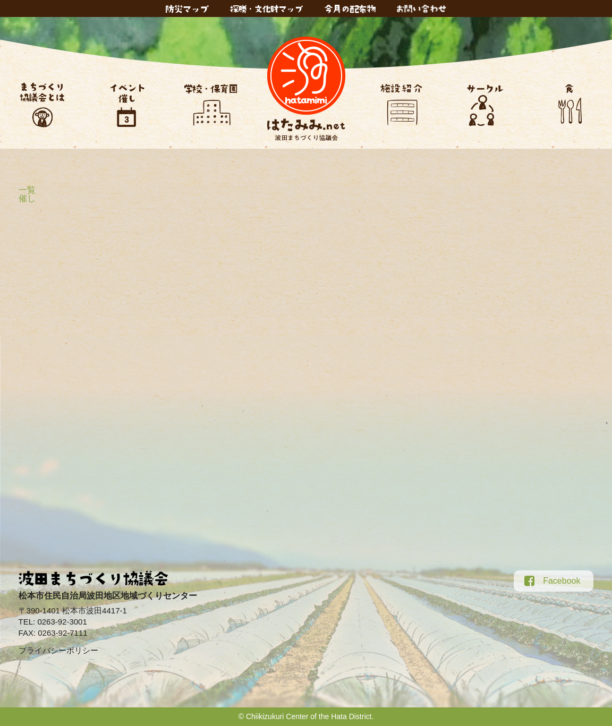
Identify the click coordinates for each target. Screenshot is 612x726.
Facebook (552, 581)
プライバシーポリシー (58, 650)
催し (27, 198)
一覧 (27, 189)
